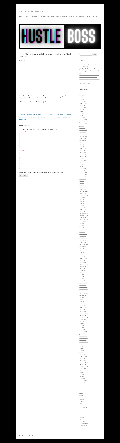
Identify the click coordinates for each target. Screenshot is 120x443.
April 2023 (82, 146)
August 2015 (83, 319)
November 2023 (84, 136)
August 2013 (83, 368)
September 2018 (84, 244)
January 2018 (83, 260)
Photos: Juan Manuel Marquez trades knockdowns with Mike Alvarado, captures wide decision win (32, 117)
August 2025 (83, 107)
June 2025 (82, 111)
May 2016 (82, 301)
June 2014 (82, 348)
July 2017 (82, 272)
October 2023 (83, 138)
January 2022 (83, 171)
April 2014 (82, 352)
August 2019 (83, 221)
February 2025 (83, 120)
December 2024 (83, 124)
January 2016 (83, 309)
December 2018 (83, 238)
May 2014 (82, 350)
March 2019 (82, 232)
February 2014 (83, 356)
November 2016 (84, 289)
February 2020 (83, 209)
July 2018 (82, 248)
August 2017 (83, 270)
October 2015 (83, 315)
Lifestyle (82, 399)
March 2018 (82, 256)
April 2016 (82, 303)
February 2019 (83, 234)
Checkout (34, 16)
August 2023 (83, 140)
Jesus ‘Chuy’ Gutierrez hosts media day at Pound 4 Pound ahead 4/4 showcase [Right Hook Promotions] (69, 16)
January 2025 (83, 122)
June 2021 (82, 183)
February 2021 (83, 187)
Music (81, 401)
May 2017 (82, 277)
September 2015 (84, 317)
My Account (22, 20)
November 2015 (84, 313)
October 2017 (83, 266)
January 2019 (83, 236)
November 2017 (84, 264)
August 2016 (83, 295)
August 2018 (83, 246)
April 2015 (82, 327)
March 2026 (82, 101)
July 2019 (82, 224)
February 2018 (83, 258)
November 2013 (84, 362)
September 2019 (84, 219)
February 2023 (83, 148)
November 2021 (84, 175)
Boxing (81, 395)
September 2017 (84, 268)
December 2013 (83, 360)
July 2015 (82, 321)
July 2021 (82, 181)
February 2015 (83, 332)
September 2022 (84, 158)
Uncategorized (83, 407)
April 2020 (82, 205)
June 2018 (82, 250)
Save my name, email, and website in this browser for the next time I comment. (41, 172)
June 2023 (82, 144)
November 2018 (84, 240)
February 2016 (83, 307)
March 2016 (82, 305)
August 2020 (83, 197)
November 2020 (84, 191)
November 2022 (84, 154)
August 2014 (83, 344)
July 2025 (82, 109)
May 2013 (82, 374)
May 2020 (82, 203)
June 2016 (82, 299)
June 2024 (82, 126)
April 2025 (82, 115)
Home (20, 16)
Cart (27, 16)
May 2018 (82, 252)
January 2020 (83, 211)
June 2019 (82, 226)
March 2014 (82, 354)
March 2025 (82, 118)
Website (21, 164)
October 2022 (83, 156)
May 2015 (82, 325)
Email (21, 157)
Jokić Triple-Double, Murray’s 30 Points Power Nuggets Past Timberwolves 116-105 (90, 71)
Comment (22, 132)
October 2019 (83, 217)
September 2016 (84, 293)
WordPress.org (83, 425)
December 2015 (83, 311)
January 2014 (83, 358)
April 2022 (82, 166)
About (81, 393)
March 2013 (82, 378)
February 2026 (83, 103)
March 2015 (82, 330)
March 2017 (82, 281)
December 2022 (83, 152)
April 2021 (82, 185)
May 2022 (82, 164)
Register (82, 417)
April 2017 (82, 279)
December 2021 (83, 173)
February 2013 (83, 380)
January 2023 (83, 150)
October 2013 (83, 364)
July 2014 (82, 346)
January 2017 (83, 285)
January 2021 (83, 189)
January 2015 (83, 334)
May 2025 (82, 113)
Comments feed (84, 423)
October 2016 (83, 291)
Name (21, 151)
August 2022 (83, 160)
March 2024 (82, 128)
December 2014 (83, 336)
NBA (81, 403)
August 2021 (83, 179)
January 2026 (83, 105)
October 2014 (83, 340)
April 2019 (82, 230)
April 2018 (82, 254)
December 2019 (83, 213)
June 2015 (82, 323)
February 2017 (83, 283)
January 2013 (83, 383)
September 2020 (84, 195)
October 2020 (83, 193)
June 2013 (82, 372)
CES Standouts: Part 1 (85, 83)
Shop (31, 20)
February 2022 (83, 168)
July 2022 (82, 162)
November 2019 (84, 215)
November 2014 (84, 338)
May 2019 (82, 228)
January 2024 (83, 132)
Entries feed (83, 421)
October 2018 (83, 242)
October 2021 (83, 177)
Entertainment (83, 397)
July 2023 (82, 142)
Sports (81, 405)
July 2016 (82, 297)
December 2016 (83, 287)
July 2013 (82, 370)
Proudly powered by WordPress (27, 436)
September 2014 (84, 342)
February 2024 (83, 130)
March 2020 (82, 207)
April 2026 (82, 99)
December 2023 (83, 134)
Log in (81, 419)
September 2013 (84, 366)
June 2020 (82, 201)
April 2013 (82, 376)
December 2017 (83, 262)
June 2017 (82, 274)
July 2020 (82, 199)
